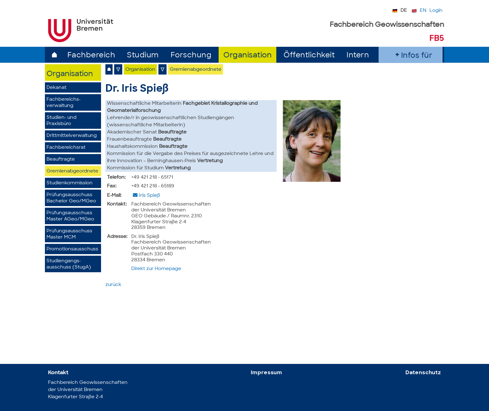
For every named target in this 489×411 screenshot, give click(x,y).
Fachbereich (91, 55)
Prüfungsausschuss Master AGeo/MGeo (70, 216)
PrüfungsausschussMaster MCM (69, 234)
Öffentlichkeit (309, 55)
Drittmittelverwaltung (71, 135)
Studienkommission (69, 183)
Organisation (247, 55)
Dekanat (56, 87)
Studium (143, 55)
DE (403, 10)
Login (436, 10)
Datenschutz (423, 372)
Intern (357, 55)
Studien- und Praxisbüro (61, 120)
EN (423, 10)
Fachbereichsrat (65, 147)
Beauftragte (60, 159)
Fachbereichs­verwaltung (63, 102)
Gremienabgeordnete (72, 171)
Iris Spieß (149, 195)
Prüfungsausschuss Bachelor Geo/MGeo (71, 198)
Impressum (267, 372)
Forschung (191, 55)
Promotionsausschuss (72, 249)
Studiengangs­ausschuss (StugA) (68, 264)
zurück (113, 285)
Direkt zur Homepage (156, 269)
